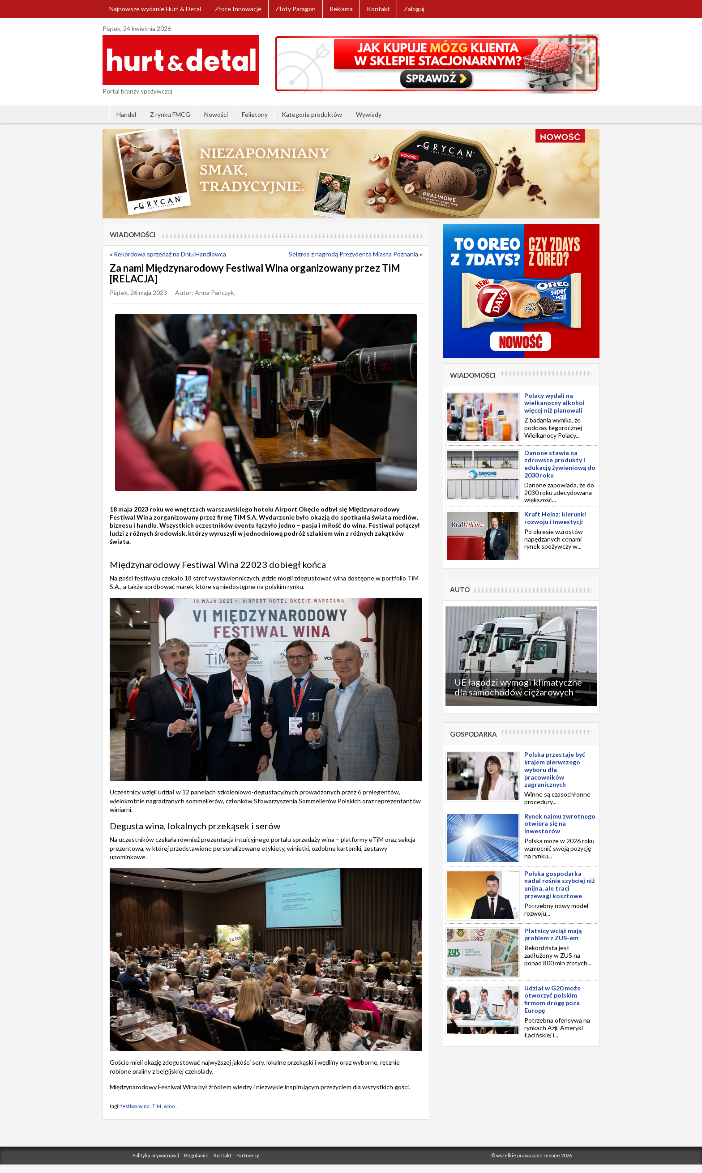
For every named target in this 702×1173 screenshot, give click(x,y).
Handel (126, 114)
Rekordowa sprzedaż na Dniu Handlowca (170, 254)
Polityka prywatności (156, 1155)
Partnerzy (247, 1155)
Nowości (216, 114)
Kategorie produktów (312, 114)
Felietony (255, 114)
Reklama (341, 9)
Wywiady (368, 114)
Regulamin (196, 1155)
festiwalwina (135, 1106)
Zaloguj (414, 9)
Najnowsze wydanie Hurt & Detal (155, 9)
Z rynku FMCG (170, 114)
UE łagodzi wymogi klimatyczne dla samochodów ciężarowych (518, 687)
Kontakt (378, 9)
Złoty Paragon (295, 9)
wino (169, 1106)
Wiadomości (132, 234)
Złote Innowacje (238, 9)
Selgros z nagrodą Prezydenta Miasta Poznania (353, 254)
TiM (156, 1106)
